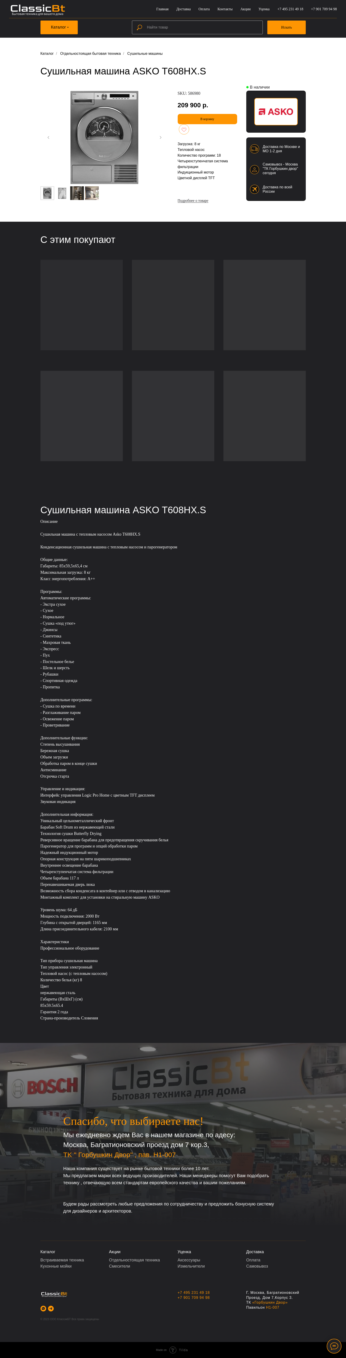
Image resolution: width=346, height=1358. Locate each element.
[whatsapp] (43, 1308)
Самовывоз (257, 1266)
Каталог (47, 53)
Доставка (183, 9)
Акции (245, 9)
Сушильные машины (145, 53)
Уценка (264, 9)
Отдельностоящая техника (134, 1260)
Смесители (119, 1266)
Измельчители (191, 1266)
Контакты (225, 9)
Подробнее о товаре (193, 201)
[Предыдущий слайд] (48, 137)
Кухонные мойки (56, 1266)
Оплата (204, 9)
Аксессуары (189, 1260)
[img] (276, 111)
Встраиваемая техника (62, 1260)
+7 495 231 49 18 (290, 9)
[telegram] (51, 1308)
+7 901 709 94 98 (324, 9)
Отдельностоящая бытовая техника (90, 53)
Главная (162, 9)
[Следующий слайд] (160, 137)
